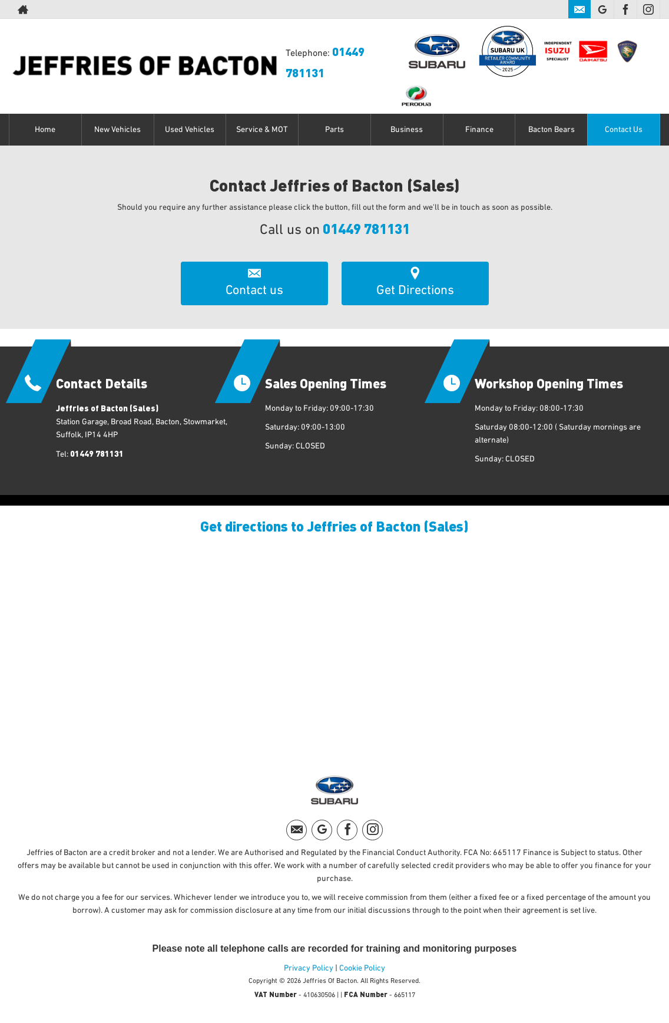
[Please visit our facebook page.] (625, 9)
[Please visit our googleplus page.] (602, 9)
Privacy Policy (308, 968)
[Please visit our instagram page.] (648, 9)
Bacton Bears (551, 130)
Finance (479, 130)
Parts (334, 130)
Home (45, 130)
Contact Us (623, 130)
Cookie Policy (362, 968)
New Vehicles (117, 130)
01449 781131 (366, 228)
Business (406, 130)
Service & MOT (262, 130)
